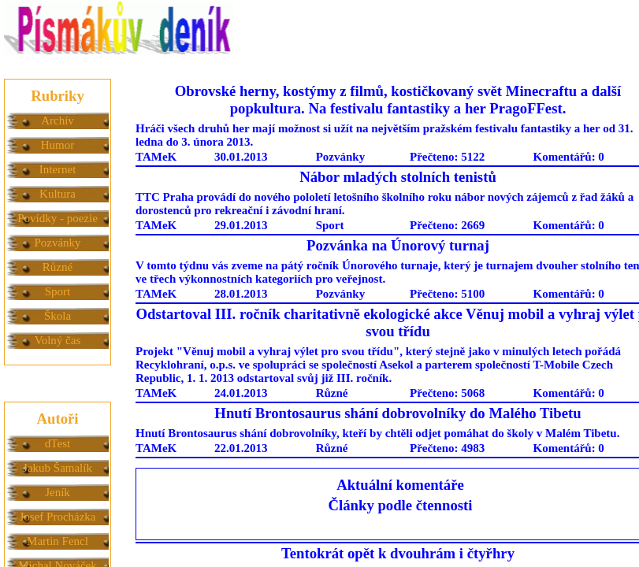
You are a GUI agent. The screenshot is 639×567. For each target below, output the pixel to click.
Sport (58, 291)
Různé (57, 267)
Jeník (57, 492)
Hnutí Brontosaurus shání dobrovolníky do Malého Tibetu (397, 413)
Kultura (57, 193)
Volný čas (57, 340)
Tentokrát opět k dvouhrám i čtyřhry (398, 553)
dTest (57, 443)
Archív (57, 120)
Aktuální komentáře (400, 484)
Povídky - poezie (57, 218)
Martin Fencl (57, 541)
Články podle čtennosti (401, 505)
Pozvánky (57, 242)
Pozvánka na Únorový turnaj (397, 245)
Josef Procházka (57, 516)
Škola (57, 315)
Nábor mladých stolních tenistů (397, 177)
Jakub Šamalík (57, 467)
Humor (58, 145)
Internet (57, 169)
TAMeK (156, 156)
